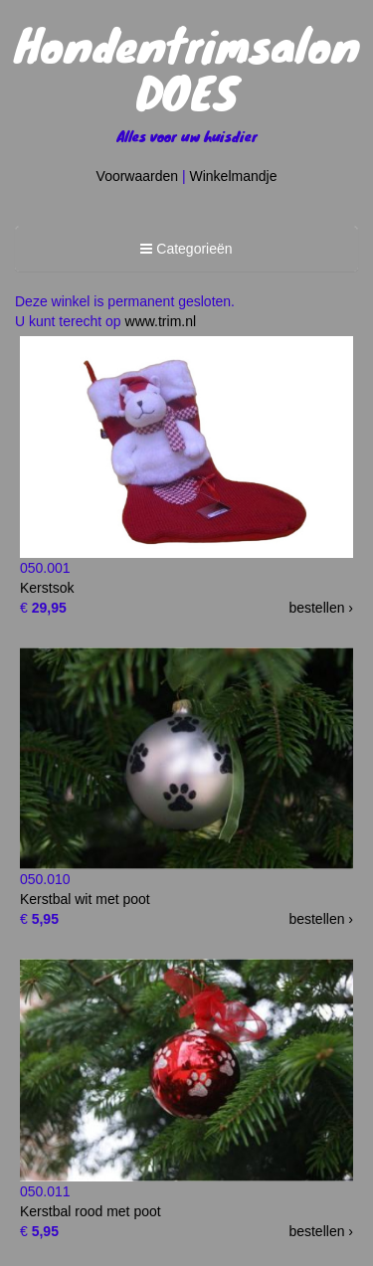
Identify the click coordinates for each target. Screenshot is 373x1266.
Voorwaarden (137, 176)
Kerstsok (47, 588)
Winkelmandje (234, 176)
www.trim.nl (161, 321)
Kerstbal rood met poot (90, 1211)
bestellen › (320, 608)
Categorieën (185, 252)
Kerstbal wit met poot (85, 899)
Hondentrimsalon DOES (187, 67)
